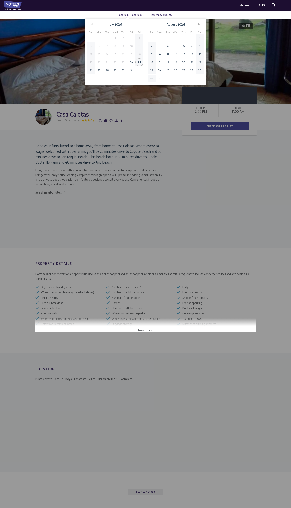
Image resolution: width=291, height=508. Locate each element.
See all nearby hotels (48, 192)
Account (246, 5)
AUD (262, 5)
